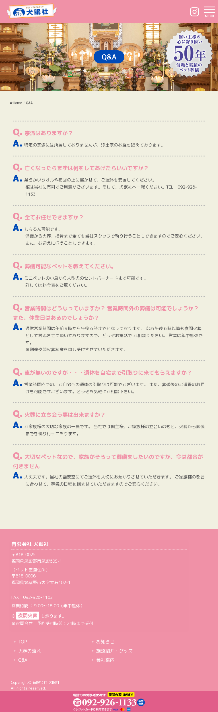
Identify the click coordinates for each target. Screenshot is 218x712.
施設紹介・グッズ (114, 651)
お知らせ (105, 642)
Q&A (22, 660)
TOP (22, 642)
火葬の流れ (29, 651)
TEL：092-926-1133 (31, 591)
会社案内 (105, 660)
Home (15, 103)
